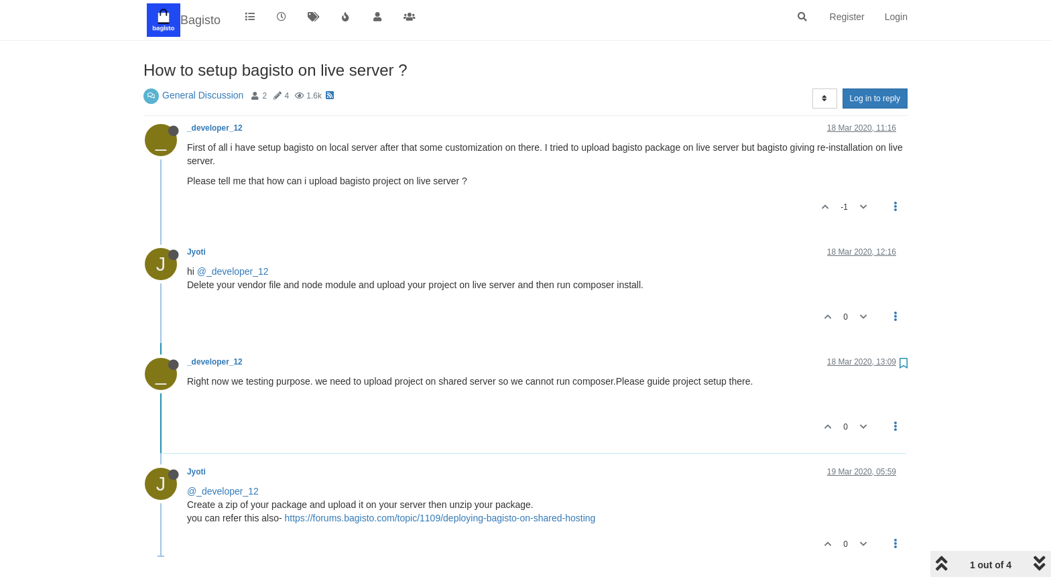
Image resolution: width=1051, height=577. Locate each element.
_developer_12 (215, 128)
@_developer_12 (233, 271)
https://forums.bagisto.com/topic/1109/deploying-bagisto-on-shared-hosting (440, 518)
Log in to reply (875, 98)
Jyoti (196, 252)
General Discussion (202, 95)
